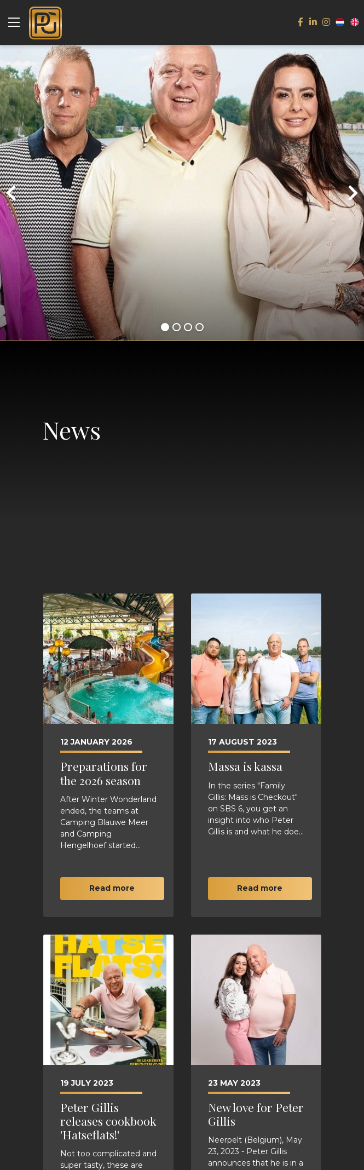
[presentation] (11, 193)
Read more (112, 888)
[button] (165, 327)
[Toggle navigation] (13, 22)
